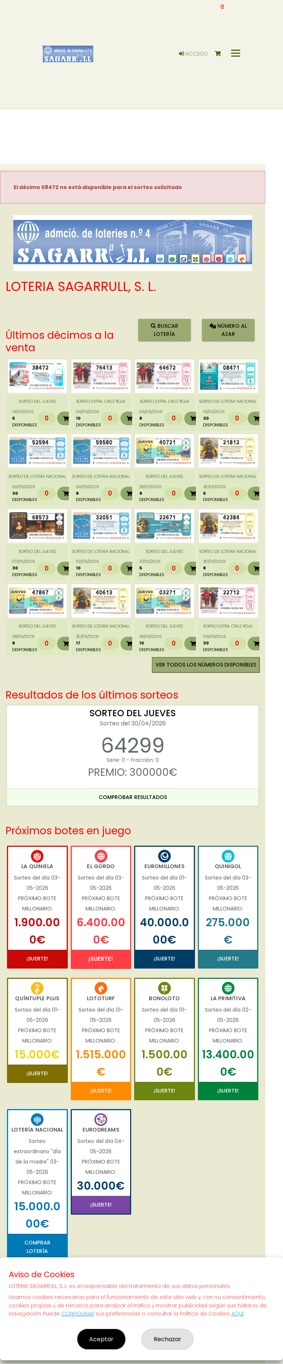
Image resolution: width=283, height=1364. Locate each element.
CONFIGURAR (78, 1313)
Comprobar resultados (133, 797)
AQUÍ (237, 1313)
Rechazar (167, 1339)
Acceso (193, 53)
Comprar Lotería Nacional (37, 1251)
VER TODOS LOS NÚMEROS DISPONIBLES (206, 664)
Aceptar (101, 1339)
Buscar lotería (164, 330)
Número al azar (228, 330)
